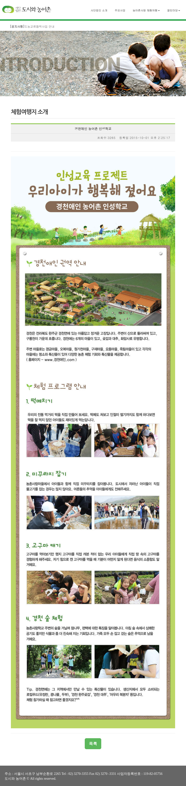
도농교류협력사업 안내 (32, 26)
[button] (146, 9)
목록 (93, 743)
